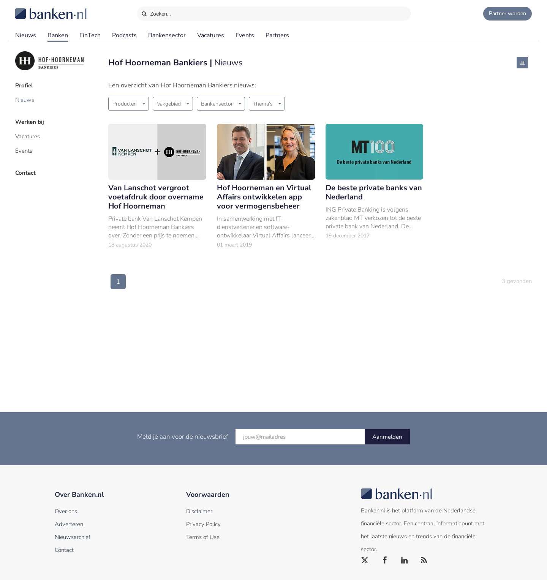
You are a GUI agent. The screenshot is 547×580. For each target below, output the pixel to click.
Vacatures (210, 35)
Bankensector (167, 35)
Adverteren (69, 524)
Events (245, 35)
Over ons (66, 511)
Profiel (24, 85)
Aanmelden (387, 437)
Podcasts (124, 35)
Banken (57, 35)
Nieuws (25, 35)
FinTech (90, 35)
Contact (25, 173)
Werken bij (29, 122)
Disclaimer (199, 511)
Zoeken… (156, 12)
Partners (277, 35)
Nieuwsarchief (72, 537)
